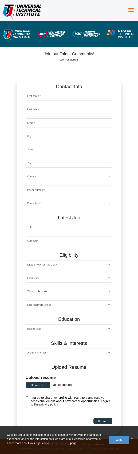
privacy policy (48, 404)
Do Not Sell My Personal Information (99, 448)
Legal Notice (42, 448)
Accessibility (57, 448)
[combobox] (69, 177)
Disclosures (72, 448)
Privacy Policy (26, 448)
